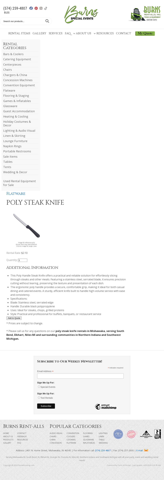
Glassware (10, 106)
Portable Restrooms (17, 151)
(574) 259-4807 (15, 8)
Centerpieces (12, 64)
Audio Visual (56, 433)
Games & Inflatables (17, 101)
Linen (101, 436)
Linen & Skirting (14, 136)
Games (86, 436)
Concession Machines (18, 80)
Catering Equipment (17, 59)
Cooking (71, 439)
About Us (82, 33)
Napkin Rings (12, 146)
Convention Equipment (19, 85)
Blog (6, 12)
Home (6, 433)
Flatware (9, 90)
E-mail (142, 450)
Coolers (71, 436)
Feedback (22, 436)
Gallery (39, 33)
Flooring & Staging (16, 96)
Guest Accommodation (19, 111)
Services (55, 33)
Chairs (7, 70)
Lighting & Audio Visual (19, 130)
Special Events (48, 387)
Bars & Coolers (13, 54)
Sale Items (10, 156)
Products (8, 439)
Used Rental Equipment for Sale (19, 183)
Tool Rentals (47, 398)
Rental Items (19, 33)
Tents (7, 167)
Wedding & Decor (15, 172)
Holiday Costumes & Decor (17, 123)
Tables (7, 162)
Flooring (88, 433)
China (53, 439)
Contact (123, 33)
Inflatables (89, 443)
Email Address (45, 371)
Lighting (103, 433)
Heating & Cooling (15, 116)
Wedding (103, 443)
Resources (104, 33)
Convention (73, 433)
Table (101, 439)
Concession (56, 443)
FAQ (68, 33)
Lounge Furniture (15, 141)
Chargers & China (15, 75)
